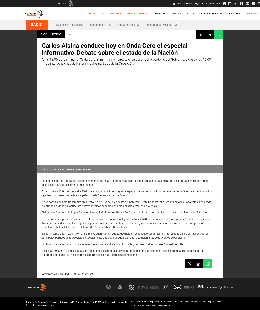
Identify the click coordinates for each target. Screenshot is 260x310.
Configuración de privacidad (144, 305)
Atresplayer (214, 287)
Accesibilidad (164, 305)
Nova (143, 287)
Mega (155, 287)
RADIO (149, 13)
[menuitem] (64, 13)
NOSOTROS (206, 13)
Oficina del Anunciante (180, 3)
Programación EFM (128, 25)
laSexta (120, 287)
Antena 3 (108, 287)
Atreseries (166, 287)
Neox (131, 287)
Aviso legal (136, 301)
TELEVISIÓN (134, 13)
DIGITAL (162, 13)
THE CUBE (87, 13)
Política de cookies (192, 301)
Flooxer (229, 287)
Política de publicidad (172, 301)
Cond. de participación (212, 301)
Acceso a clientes (156, 3)
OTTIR (64, 13)
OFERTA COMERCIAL (110, 13)
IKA (74, 13)
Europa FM (189, 287)
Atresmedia (37, 287)
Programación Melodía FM (161, 25)
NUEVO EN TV (226, 13)
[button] (50, 25)
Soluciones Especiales (69, 25)
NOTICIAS (56, 34)
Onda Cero (178, 287)
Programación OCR (99, 25)
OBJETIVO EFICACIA (183, 13)
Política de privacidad (152, 301)
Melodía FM (201, 287)
